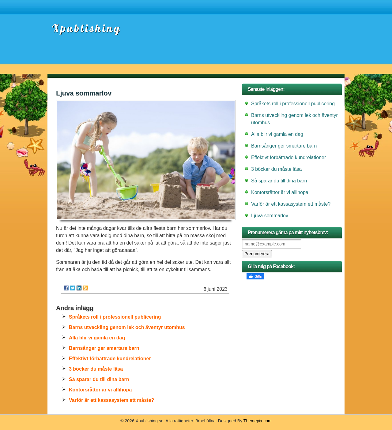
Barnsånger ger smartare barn (104, 348)
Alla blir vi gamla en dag (97, 337)
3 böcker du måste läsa (96, 369)
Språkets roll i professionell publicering (115, 317)
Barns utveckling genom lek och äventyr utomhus (127, 327)
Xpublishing (86, 28)
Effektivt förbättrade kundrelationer (110, 358)
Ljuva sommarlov (269, 215)
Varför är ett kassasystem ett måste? (111, 400)
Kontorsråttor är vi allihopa (100, 389)
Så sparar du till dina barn (99, 379)
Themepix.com (257, 420)
